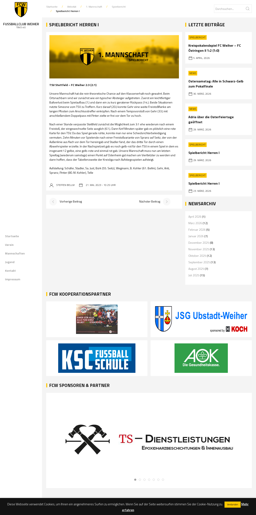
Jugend (9, 262)
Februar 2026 (197, 229)
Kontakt (10, 270)
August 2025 (196, 268)
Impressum (12, 279)
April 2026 (194, 216)
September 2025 (199, 262)
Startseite (12, 236)
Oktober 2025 (197, 255)
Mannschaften (15, 253)
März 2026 (195, 223)
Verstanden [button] (232, 504)
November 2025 (198, 249)
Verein (9, 244)
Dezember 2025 (198, 242)
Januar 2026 (196, 236)
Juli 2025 (193, 275)
